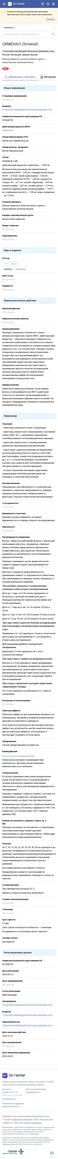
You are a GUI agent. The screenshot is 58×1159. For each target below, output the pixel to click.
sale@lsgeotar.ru (33, 1092)
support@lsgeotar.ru (11, 1106)
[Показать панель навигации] (4, 4)
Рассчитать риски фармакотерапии (18, 756)
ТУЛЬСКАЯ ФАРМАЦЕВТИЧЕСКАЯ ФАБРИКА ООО (27, 110)
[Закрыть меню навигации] (52, 1153)
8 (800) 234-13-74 (10, 1092)
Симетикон (8, 130)
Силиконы (20, 269)
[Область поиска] (29, 27)
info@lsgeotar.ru (9, 1099)
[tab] (20, 77)
